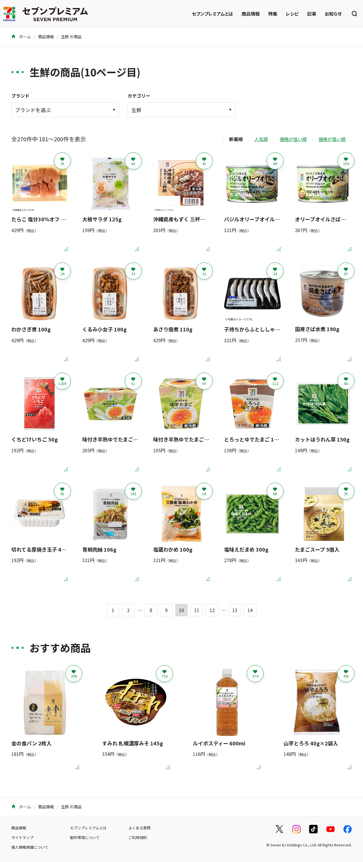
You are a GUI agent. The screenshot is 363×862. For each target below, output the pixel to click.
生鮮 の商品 (71, 36)
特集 (272, 13)
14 (250, 610)
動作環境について (85, 837)
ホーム (21, 36)
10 (181, 610)
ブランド (20, 95)
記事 (311, 13)
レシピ (292, 13)
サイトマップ (22, 837)
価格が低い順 (293, 139)
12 (212, 610)
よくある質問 (139, 828)
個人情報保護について (29, 847)
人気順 (261, 139)
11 (196, 610)
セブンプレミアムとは (212, 13)
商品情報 (251, 13)
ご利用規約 (137, 837)
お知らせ (333, 13)
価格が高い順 (332, 139)
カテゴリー (139, 95)
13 (234, 610)
